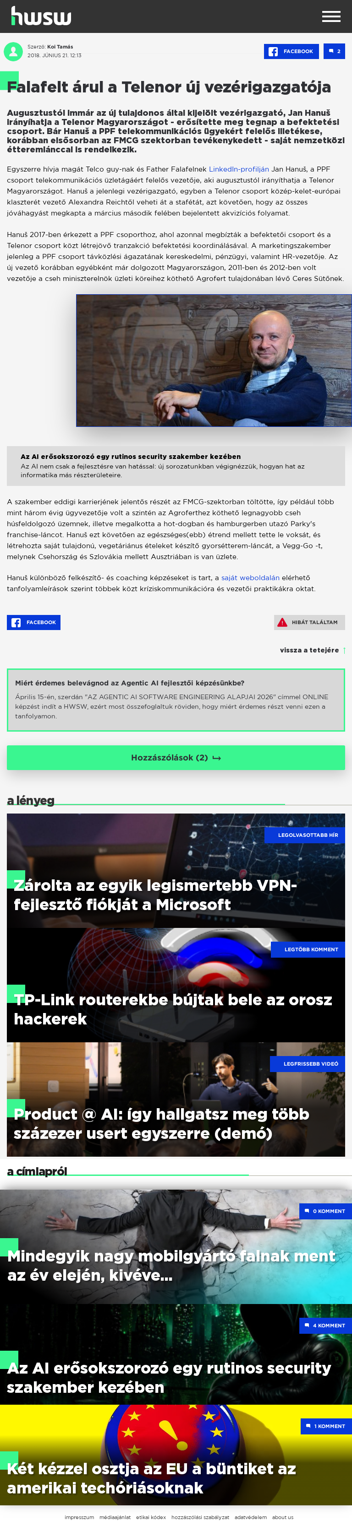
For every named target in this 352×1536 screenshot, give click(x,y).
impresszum (79, 1517)
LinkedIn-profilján (239, 169)
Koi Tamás (60, 46)
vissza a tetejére (309, 650)
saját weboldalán (250, 578)
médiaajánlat (115, 1517)
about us (282, 1517)
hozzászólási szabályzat (200, 1517)
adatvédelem (251, 1517)
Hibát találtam (307, 622)
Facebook (291, 51)
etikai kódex (151, 1517)
